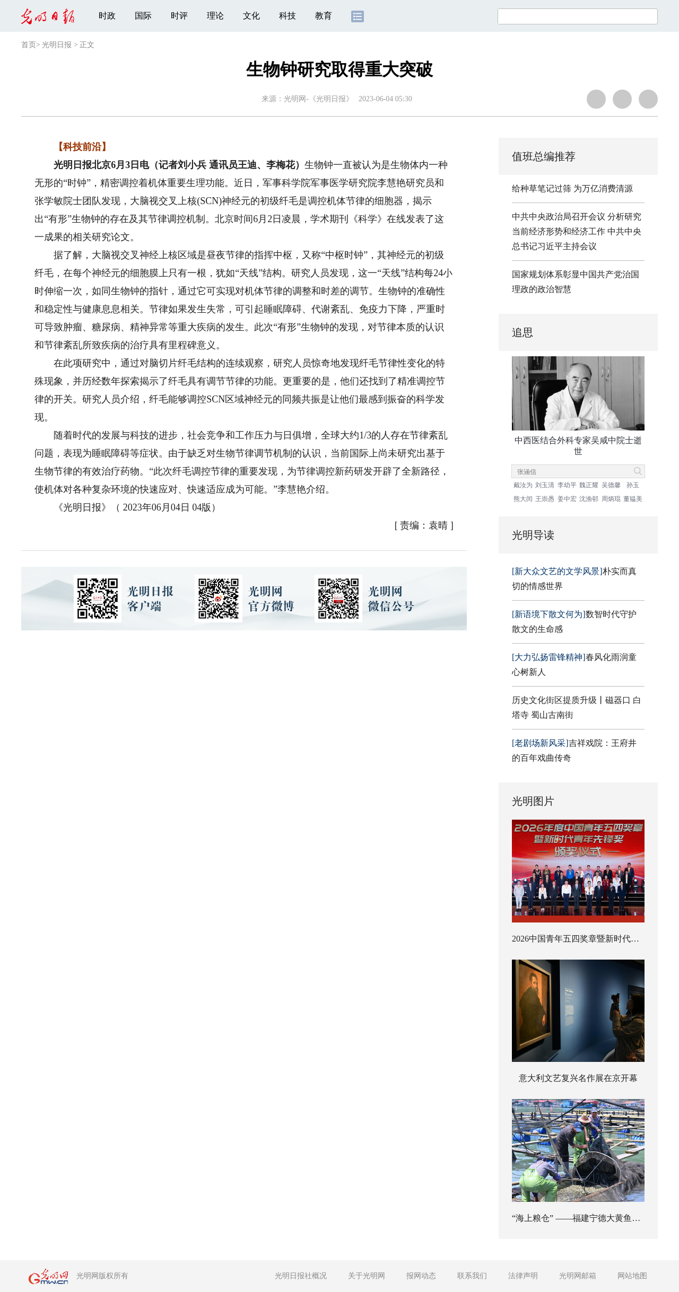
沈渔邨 (588, 499)
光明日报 (57, 45)
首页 (28, 45)
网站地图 (632, 1276)
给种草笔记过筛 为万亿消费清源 (572, 188)
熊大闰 (523, 499)
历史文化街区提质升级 (554, 700)
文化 (251, 15)
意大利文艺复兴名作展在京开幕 (578, 1078)
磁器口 (618, 700)
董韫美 (632, 499)
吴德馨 (611, 485)
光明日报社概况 (301, 1276)
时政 (107, 15)
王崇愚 (544, 499)
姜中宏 (567, 499)
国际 (143, 15)
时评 (179, 15)
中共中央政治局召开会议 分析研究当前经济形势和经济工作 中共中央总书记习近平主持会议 (576, 231)
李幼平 (567, 485)
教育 (323, 15)
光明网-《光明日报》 (318, 99)
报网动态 (421, 1276)
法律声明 (523, 1276)
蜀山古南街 (552, 714)
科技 (287, 15)
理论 (215, 15)
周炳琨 (611, 499)
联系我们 (472, 1276)
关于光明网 (366, 1276)
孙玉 (632, 485)
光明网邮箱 (577, 1276)
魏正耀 (588, 485)
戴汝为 (523, 485)
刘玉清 (544, 485)
